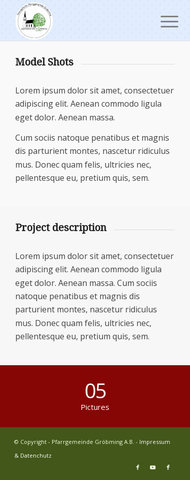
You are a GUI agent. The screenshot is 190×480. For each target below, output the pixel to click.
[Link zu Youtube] (153, 467)
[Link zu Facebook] (137, 467)
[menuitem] (161, 21)
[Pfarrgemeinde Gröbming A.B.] (78, 20)
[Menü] (161, 21)
